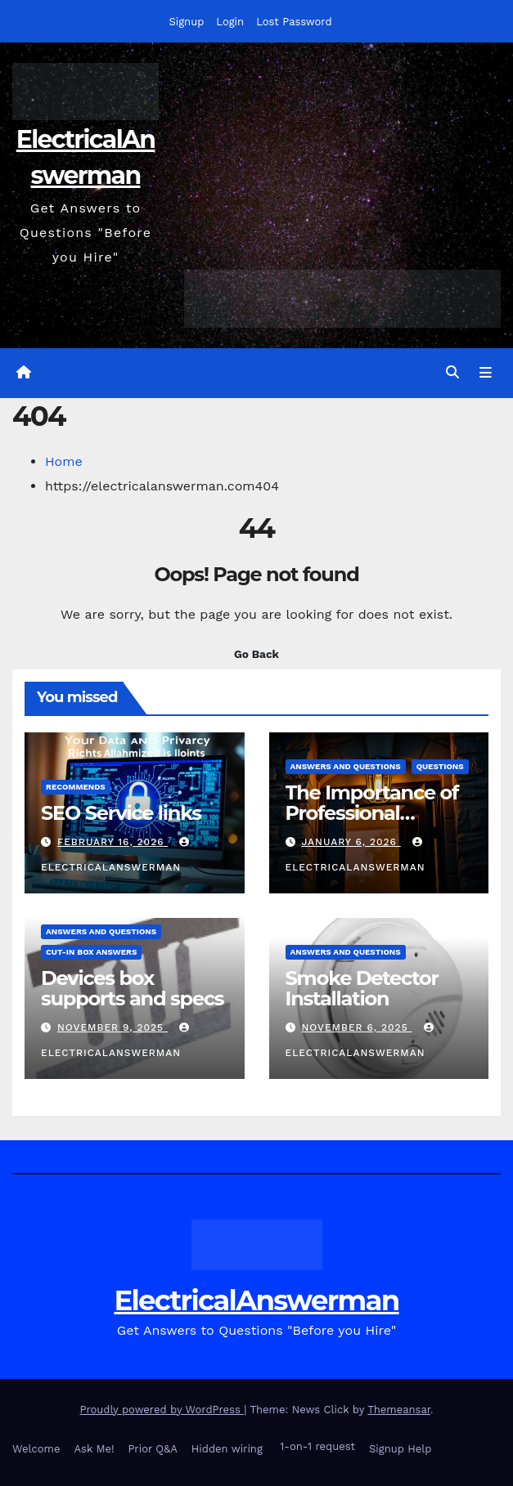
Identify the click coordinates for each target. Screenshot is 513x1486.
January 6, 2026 (350, 842)
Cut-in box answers (91, 951)
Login (230, 22)
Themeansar (398, 1409)
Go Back (256, 653)
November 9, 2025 (112, 1027)
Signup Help (400, 1449)
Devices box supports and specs (132, 988)
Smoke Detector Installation (362, 988)
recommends (76, 786)
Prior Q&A (152, 1449)
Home (64, 461)
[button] (452, 372)
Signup (186, 22)
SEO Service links (121, 813)
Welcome (36, 1449)
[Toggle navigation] (485, 373)
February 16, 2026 (113, 842)
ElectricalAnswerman (256, 1300)
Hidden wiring (227, 1449)
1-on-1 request (316, 1446)
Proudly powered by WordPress (161, 1409)
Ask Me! (94, 1449)
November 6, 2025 (356, 1027)
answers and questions (345, 766)
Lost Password (293, 22)
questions (440, 766)
